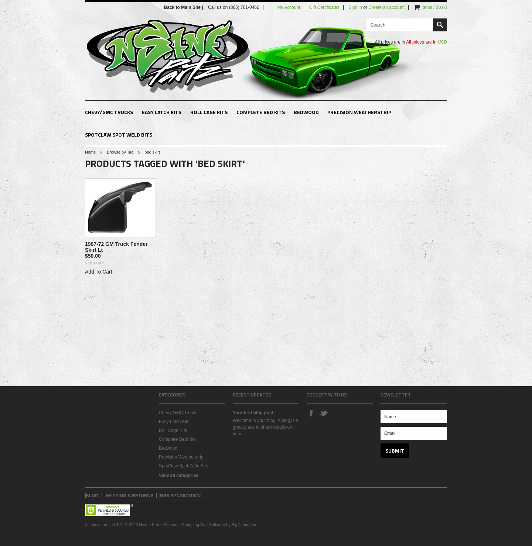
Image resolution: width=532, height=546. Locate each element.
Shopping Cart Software (203, 524)
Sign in (355, 7)
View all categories (178, 475)
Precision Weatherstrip (359, 112)
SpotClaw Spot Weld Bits (118, 134)
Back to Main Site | (184, 7)
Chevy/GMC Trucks (109, 112)
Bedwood (306, 112)
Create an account (386, 7)
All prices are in (426, 42)
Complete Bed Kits (260, 112)
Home (90, 152)
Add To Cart (98, 272)
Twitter (323, 412)
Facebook (311, 412)
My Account (288, 7)
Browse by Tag (120, 152)
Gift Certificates (324, 7)
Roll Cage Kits (209, 112)
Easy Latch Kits (161, 112)
